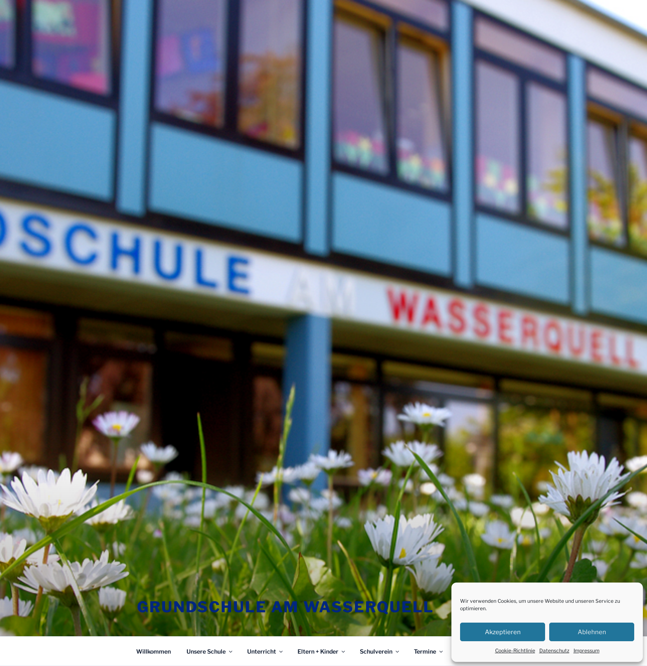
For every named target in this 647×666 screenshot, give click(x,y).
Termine (429, 651)
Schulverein (380, 651)
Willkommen (153, 651)
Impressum (587, 650)
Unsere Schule (210, 651)
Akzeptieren (503, 632)
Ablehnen (592, 632)
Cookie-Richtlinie (515, 650)
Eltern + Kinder (322, 651)
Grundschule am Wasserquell (285, 607)
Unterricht (265, 651)
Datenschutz (554, 650)
